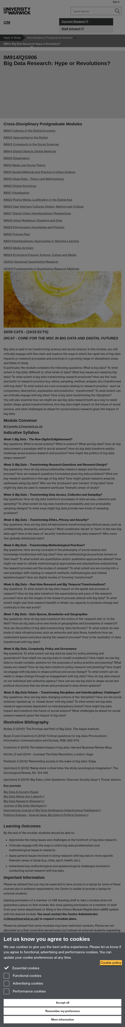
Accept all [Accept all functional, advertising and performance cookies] (62, 1002)
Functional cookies (22, 976)
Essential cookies (21, 968)
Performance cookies (25, 991)
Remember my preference (62, 1011)
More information (62, 1019)
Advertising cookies (23, 983)
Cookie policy (111, 963)
